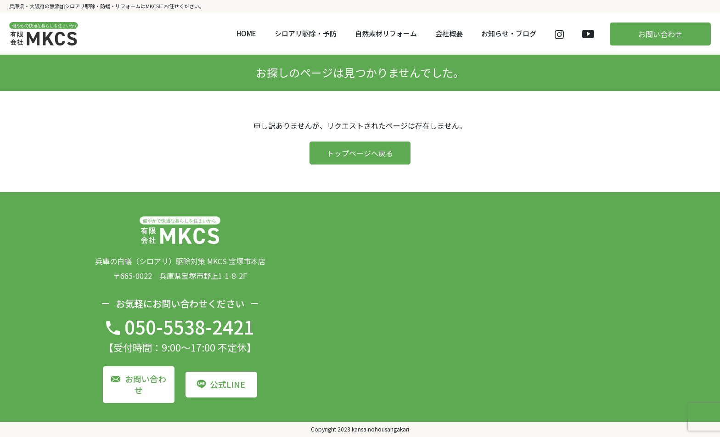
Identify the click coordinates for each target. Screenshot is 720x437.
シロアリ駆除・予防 (306, 33)
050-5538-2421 (189, 327)
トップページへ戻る (360, 153)
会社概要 (449, 33)
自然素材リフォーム (386, 33)
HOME (246, 33)
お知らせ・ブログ (508, 33)
